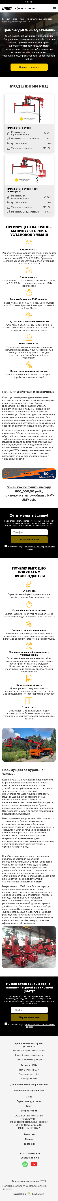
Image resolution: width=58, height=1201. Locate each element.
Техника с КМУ (29, 1065)
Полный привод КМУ (29, 1070)
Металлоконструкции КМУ (29, 1090)
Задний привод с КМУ (29, 1074)
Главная (6, 19)
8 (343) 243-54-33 (25, 8)
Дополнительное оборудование (29, 1084)
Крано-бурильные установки (29, 1055)
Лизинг (29, 1139)
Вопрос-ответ (29, 1110)
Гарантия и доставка (29, 1101)
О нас (29, 1096)
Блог (29, 1106)
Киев (15, 19)
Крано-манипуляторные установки (36, 19)
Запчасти (29, 1134)
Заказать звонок (29, 67)
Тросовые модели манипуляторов (29, 1051)
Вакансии (29, 1143)
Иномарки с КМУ (29, 1078)
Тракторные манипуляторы (29, 1059)
